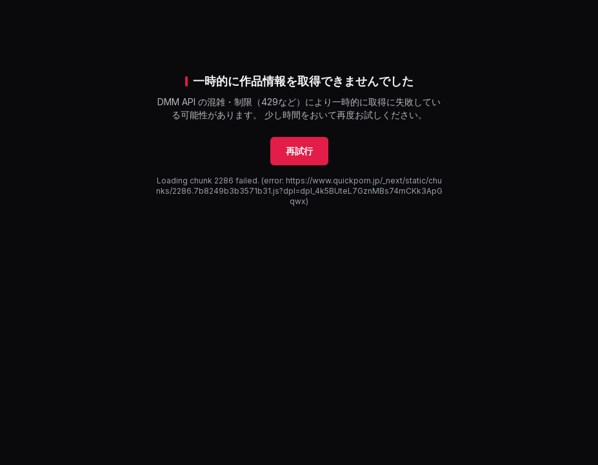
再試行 (299, 150)
